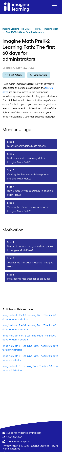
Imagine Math (51, 29)
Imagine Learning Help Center (16, 29)
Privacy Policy (10, 445)
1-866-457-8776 (14, 437)
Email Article (38, 75)
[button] (54, 5)
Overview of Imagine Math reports (26, 145)
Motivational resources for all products (28, 278)
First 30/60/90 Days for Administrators (25, 32)
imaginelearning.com (18, 441)
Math (38, 29)
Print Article (13, 75)
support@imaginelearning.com (23, 432)
